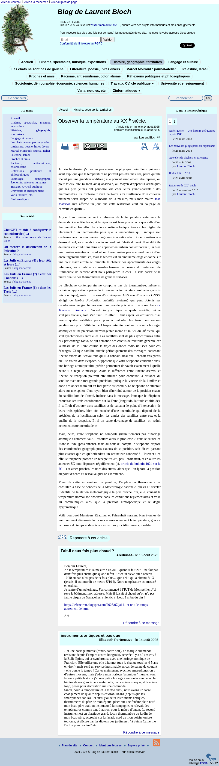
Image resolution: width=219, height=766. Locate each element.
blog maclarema (22, 254)
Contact (87, 745)
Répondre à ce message (141, 623)
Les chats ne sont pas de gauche (38, 69)
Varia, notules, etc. (91, 90)
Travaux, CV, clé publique (132, 83)
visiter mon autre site (104, 25)
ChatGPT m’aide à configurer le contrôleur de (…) (27, 232)
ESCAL (205, 763)
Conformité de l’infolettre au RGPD (81, 43)
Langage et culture (183, 62)
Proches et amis (41, 76)
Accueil (27, 62)
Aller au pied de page (64, 2)
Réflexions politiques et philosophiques (158, 76)
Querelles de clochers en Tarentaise (188, 157)
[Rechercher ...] (185, 98)
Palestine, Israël (194, 69)
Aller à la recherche (36, 2)
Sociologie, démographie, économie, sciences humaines (59, 83)
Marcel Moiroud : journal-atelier (151, 69)
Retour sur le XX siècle (182, 185)
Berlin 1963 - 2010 (179, 173)
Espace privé (134, 745)
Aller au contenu (11, 2)
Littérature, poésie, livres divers (95, 69)
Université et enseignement (182, 83)
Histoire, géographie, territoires (137, 62)
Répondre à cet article (89, 538)
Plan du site (68, 745)
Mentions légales (109, 745)
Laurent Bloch (147, 137)
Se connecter (17, 98)
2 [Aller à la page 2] (174, 121)
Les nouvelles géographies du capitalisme (192, 145)
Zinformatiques (127, 90)
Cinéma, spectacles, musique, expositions (72, 62)
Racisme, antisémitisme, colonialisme (91, 76)
